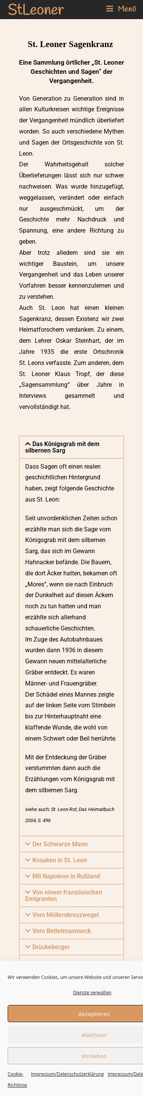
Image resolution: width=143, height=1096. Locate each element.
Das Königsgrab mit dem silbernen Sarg (62, 447)
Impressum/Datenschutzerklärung (67, 1074)
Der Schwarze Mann (60, 844)
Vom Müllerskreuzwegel (65, 914)
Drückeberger (51, 947)
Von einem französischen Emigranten (63, 895)
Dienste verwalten (92, 992)
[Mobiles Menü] (121, 9)
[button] (71, 447)
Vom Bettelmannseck (61, 931)
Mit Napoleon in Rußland (66, 876)
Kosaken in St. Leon (59, 860)
